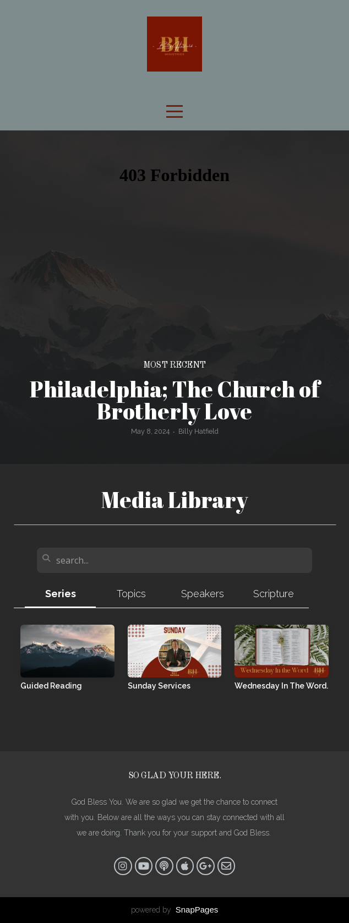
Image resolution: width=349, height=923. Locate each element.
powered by (175, 909)
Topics (131, 593)
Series (60, 593)
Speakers (202, 593)
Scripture (273, 593)
